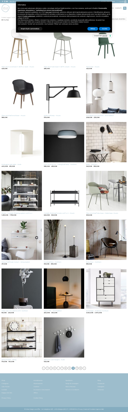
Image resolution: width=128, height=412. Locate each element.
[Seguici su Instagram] (5, 1)
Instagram (101, 386)
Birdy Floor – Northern (93, 262)
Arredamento (38, 380)
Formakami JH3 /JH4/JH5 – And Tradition (100, 115)
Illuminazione (38, 383)
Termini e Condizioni (72, 389)
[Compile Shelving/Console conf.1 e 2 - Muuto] (64, 191)
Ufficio (36, 393)
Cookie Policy (38, 398)
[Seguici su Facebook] (2, 1)
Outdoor (36, 386)
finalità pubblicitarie (29, 16)
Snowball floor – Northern (52, 262)
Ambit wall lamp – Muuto (52, 115)
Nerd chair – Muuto (92, 67)
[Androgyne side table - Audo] (22, 142)
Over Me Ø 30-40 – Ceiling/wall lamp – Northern (60, 164)
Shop (3, 380)
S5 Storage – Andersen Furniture (97, 311)
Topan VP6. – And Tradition (53, 311)
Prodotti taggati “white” (9, 17)
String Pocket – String (9, 359)
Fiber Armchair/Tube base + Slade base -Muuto (102, 213)
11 (77, 368)
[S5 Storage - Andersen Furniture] (106, 288)
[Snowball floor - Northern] (64, 240)
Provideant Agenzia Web (96, 409)
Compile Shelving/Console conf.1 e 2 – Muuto (59, 213)
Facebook (101, 383)
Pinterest (101, 389)
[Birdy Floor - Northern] (106, 240)
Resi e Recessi (70, 386)
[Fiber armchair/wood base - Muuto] (22, 93)
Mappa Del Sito (7, 393)
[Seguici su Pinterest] (7, 1)
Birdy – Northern (91, 164)
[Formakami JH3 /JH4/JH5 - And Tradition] (106, 93)
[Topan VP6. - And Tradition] (64, 288)
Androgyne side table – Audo (11, 164)
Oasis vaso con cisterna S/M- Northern (15, 311)
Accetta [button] (104, 29)
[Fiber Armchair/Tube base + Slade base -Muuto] (106, 191)
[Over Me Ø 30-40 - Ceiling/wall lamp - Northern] (64, 142)
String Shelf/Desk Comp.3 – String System (16, 262)
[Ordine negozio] (114, 19)
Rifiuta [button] (93, 29)
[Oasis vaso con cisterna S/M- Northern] (22, 288)
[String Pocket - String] (22, 337)
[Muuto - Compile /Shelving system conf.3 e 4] (22, 191)
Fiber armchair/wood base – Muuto (13, 115)
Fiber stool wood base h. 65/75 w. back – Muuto (18, 67)
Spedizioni (69, 380)
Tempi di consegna (72, 383)
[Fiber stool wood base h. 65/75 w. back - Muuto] (22, 44)
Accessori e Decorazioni (42, 389)
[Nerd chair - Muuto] (106, 44)
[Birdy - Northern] (106, 142)
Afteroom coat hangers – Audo (54, 359)
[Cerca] (124, 8)
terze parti (49, 12)
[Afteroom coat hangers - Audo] (64, 337)
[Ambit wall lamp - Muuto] (64, 93)
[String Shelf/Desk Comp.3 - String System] (22, 240)
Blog (99, 380)
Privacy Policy (6, 398)
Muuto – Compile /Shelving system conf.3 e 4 (17, 213)
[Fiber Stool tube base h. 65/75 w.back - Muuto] (64, 44)
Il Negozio (5, 383)
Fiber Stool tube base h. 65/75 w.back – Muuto (60, 67)
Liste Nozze (6, 386)
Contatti (118, 8)
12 (80, 368)
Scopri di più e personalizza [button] (30, 29)
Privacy (80, 409)
